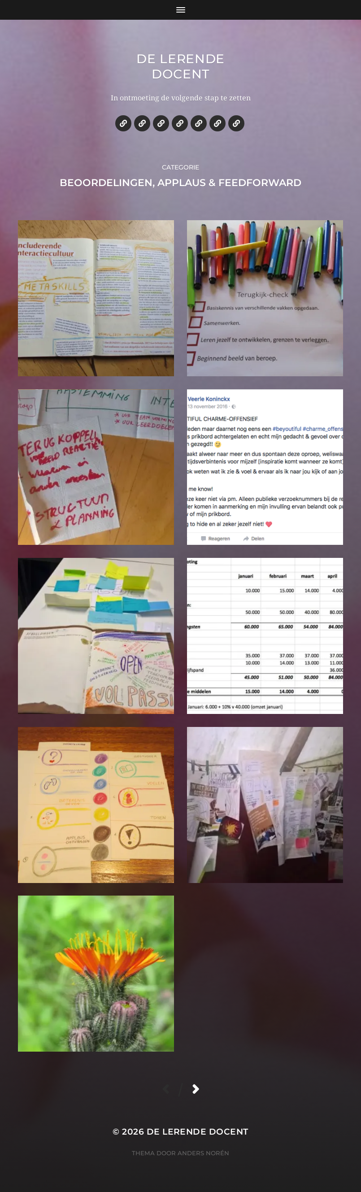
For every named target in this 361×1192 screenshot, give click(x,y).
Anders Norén (203, 1153)
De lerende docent (180, 66)
